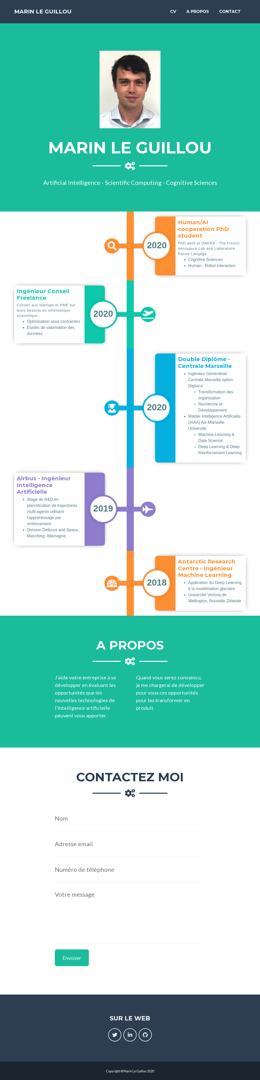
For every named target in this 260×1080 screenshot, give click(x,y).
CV (173, 13)
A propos (197, 13)
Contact (230, 13)
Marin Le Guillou (50, 13)
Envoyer (71, 958)
